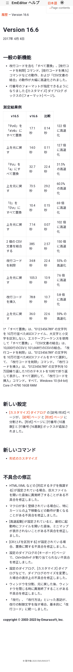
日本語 (52, 3)
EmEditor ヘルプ (25, 3)
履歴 (5, 15)
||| (7, 3)
